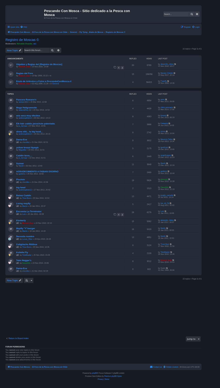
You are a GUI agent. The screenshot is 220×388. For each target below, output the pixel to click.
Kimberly (21, 220)
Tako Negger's (23, 260)
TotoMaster (26, 255)
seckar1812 (23, 102)
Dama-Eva (21, 139)
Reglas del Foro (24, 73)
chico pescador (167, 107)
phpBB (94, 373)
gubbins (22, 174)
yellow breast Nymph (27, 147)
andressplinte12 (25, 118)
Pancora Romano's (26, 99)
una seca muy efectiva (28, 115)
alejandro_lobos (167, 64)
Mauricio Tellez (167, 139)
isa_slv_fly (165, 203)
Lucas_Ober (27, 239)
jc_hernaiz (23, 126)
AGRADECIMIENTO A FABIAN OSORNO (37, 171)
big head (20, 187)
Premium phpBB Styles (113, 376)
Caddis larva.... (24, 155)
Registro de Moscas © (22, 40)
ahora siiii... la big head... (29, 131)
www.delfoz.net (25, 110)
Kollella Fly (22, 252)
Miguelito (22, 150)
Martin (21, 166)
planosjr (164, 179)
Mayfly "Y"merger (25, 228)
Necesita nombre (25, 236)
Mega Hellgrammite (26, 107)
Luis (24, 214)
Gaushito (165, 187)
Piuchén (20, 179)
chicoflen (26, 142)
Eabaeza (164, 123)
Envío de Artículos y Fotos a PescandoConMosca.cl (43, 81)
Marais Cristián (167, 73)
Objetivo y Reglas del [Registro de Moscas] (39, 64)
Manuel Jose (24, 67)
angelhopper (166, 155)
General (55, 84)
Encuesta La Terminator (29, 211)
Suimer (20, 163)
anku (163, 99)
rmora (163, 131)
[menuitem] (23, 27)
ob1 (34, 44)
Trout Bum (26, 198)
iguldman (164, 147)
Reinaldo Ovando (24, 44)
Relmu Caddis (23, 195)
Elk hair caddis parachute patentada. (35, 123)
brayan (163, 115)
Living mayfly (23, 203)
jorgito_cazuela (167, 195)
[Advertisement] (107, 309)
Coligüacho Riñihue (26, 244)
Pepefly (164, 81)
